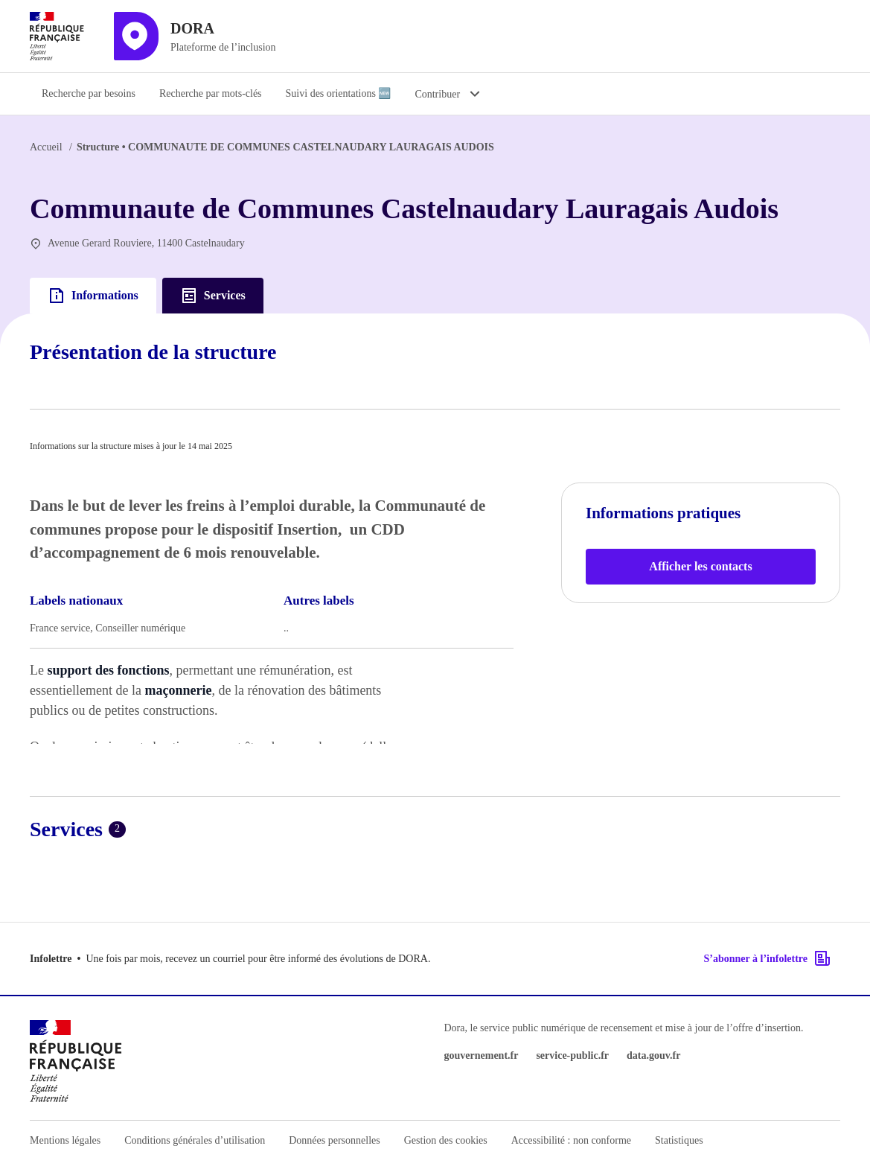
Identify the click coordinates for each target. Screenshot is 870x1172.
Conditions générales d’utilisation (194, 1140)
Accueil (46, 147)
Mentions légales (65, 1140)
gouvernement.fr (481, 1055)
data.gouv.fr (653, 1055)
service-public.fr (572, 1055)
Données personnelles (334, 1140)
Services (213, 296)
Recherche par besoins (88, 93)
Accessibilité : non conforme (571, 1140)
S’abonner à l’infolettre (767, 958)
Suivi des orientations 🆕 (338, 93)
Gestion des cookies (445, 1140)
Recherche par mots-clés (210, 93)
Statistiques (679, 1140)
